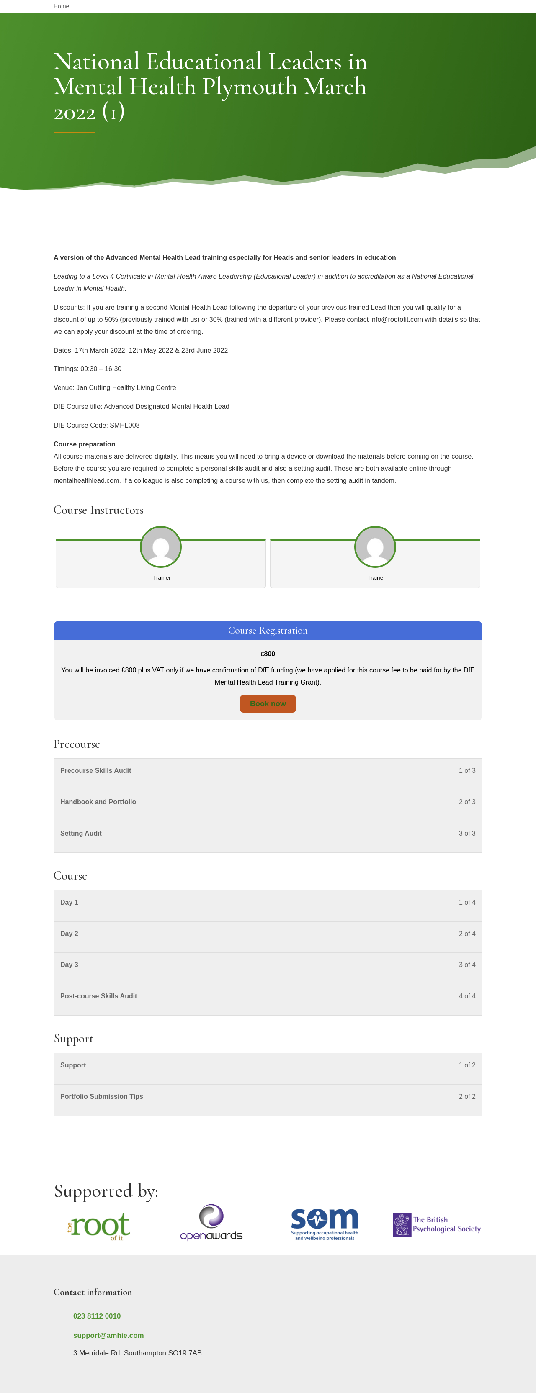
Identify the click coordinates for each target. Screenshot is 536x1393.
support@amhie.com (108, 1335)
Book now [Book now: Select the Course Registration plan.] (268, 704)
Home (61, 6)
